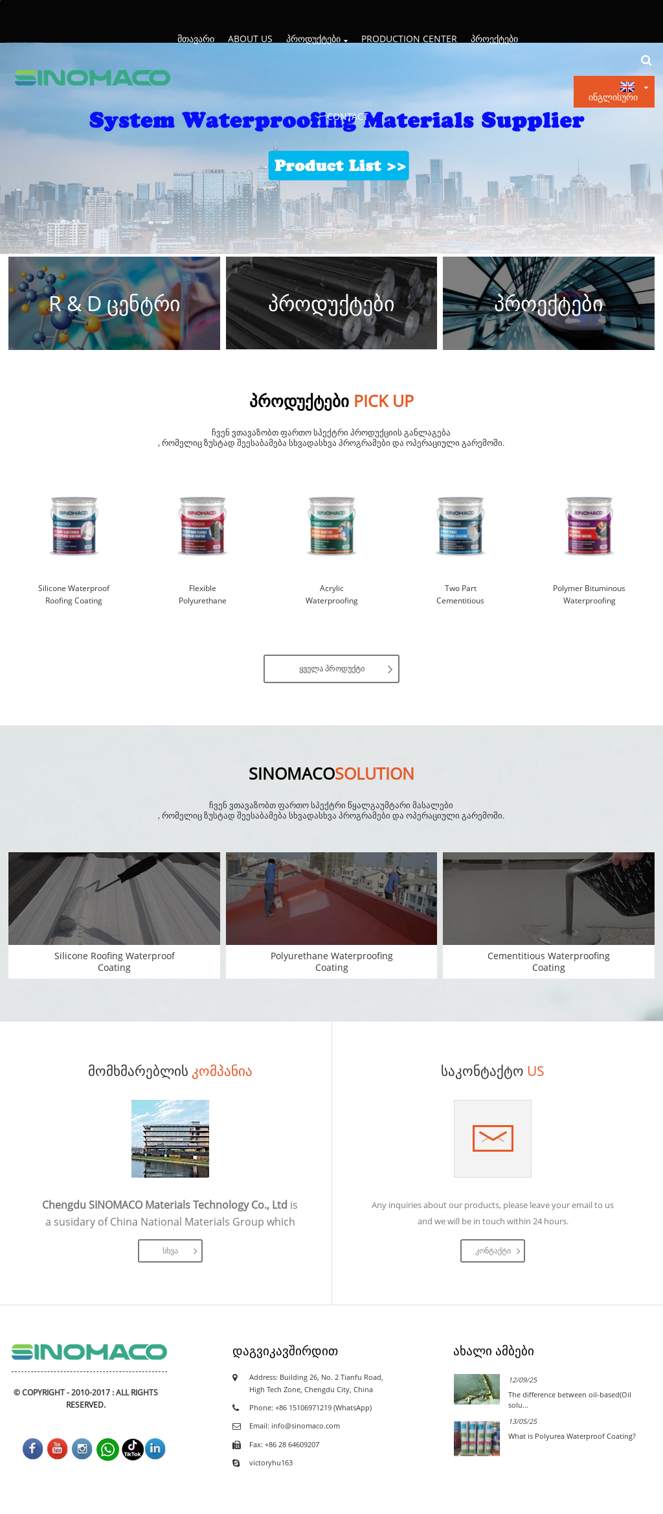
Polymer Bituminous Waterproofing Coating (589, 595)
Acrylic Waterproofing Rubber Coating (331, 595)
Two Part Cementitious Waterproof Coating (460, 595)
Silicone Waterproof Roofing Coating (73, 594)
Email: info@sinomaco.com (294, 1425)
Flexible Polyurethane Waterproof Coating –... (202, 595)
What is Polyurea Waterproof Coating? (572, 1436)
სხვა (170, 1250)
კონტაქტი (493, 1250)
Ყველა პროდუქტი (332, 668)
